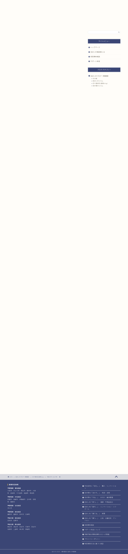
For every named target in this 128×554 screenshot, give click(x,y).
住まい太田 (15, 371)
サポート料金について (92, 530)
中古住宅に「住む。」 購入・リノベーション (100, 487)
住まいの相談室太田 (40, 368)
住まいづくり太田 (44, 364)
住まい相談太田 (52, 371)
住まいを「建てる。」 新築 (94, 514)
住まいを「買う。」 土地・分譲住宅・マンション (100, 519)
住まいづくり (22, 364)
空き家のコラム (98, 86)
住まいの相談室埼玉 (27, 368)
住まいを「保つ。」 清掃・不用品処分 (98, 502)
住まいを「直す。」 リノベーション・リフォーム (100, 508)
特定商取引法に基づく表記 (94, 544)
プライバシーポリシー (92, 539)
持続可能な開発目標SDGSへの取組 (96, 534)
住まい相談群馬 (73, 371)
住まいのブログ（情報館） (100, 76)
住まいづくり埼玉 (32, 364)
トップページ (19, 2)
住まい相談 (32, 371)
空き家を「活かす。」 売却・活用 (97, 493)
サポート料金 (91, 2)
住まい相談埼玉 (41, 371)
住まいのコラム (98, 81)
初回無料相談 (67, 2)
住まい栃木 (23, 371)
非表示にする (48, 106)
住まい (14, 364)
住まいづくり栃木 (55, 364)
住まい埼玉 (75, 368)
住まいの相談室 (16, 368)
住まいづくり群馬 (67, 364)
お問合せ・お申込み (59, 408)
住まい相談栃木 (62, 371)
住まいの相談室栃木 (52, 368)
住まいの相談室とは (43, 2)
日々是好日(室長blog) (17, 34)
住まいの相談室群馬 (65, 368)
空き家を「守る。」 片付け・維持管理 (98, 497)
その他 (95, 78)
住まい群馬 (15, 374)
